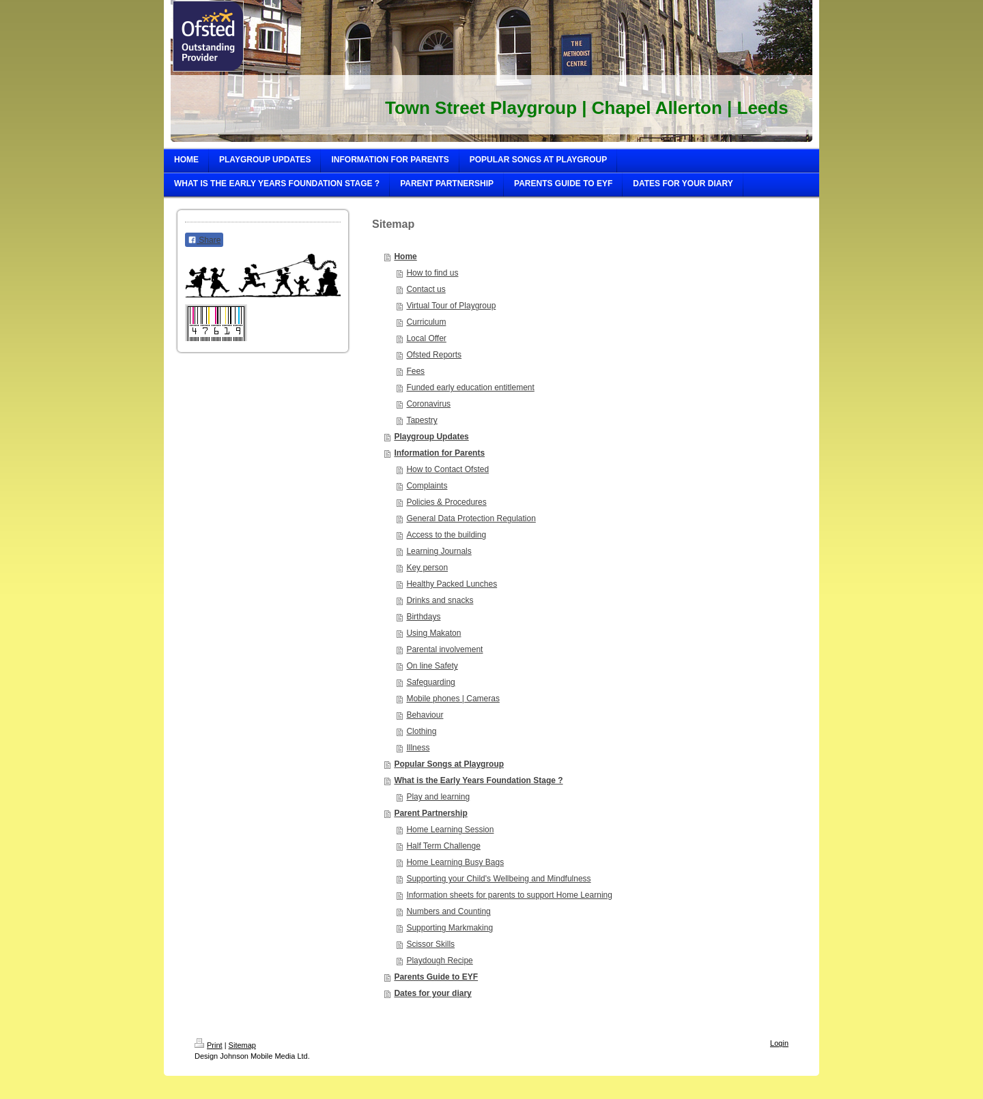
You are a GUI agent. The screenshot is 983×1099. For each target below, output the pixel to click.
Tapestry (421, 420)
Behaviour (424, 715)
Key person (427, 567)
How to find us (432, 273)
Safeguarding (430, 682)
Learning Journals (438, 551)
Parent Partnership (430, 813)
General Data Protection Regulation (470, 518)
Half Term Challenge (443, 846)
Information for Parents (439, 453)
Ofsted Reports (433, 355)
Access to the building (446, 535)
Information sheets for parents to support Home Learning (509, 895)
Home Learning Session (450, 829)
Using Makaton (433, 633)
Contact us (425, 289)
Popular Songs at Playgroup (449, 764)
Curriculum (426, 322)
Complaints (426, 485)
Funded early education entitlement (470, 387)
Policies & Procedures (446, 502)
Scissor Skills (430, 944)
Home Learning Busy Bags (455, 862)
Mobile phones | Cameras (453, 698)
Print (209, 1045)
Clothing (421, 731)
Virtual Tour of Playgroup (451, 305)
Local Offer (426, 338)
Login (779, 1043)
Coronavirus (428, 404)
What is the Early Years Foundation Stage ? (478, 780)
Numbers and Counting (448, 911)
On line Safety (431, 666)
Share (204, 240)
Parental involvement (444, 649)
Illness (417, 747)
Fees (415, 371)
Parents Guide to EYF (436, 977)
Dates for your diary (432, 993)
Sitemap (242, 1045)
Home (405, 256)
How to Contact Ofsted (447, 469)
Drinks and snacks (439, 600)
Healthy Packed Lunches (451, 584)
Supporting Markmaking (449, 928)
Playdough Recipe (439, 960)
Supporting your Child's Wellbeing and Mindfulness (498, 878)
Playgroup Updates (431, 436)
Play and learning (438, 797)
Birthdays (423, 616)
